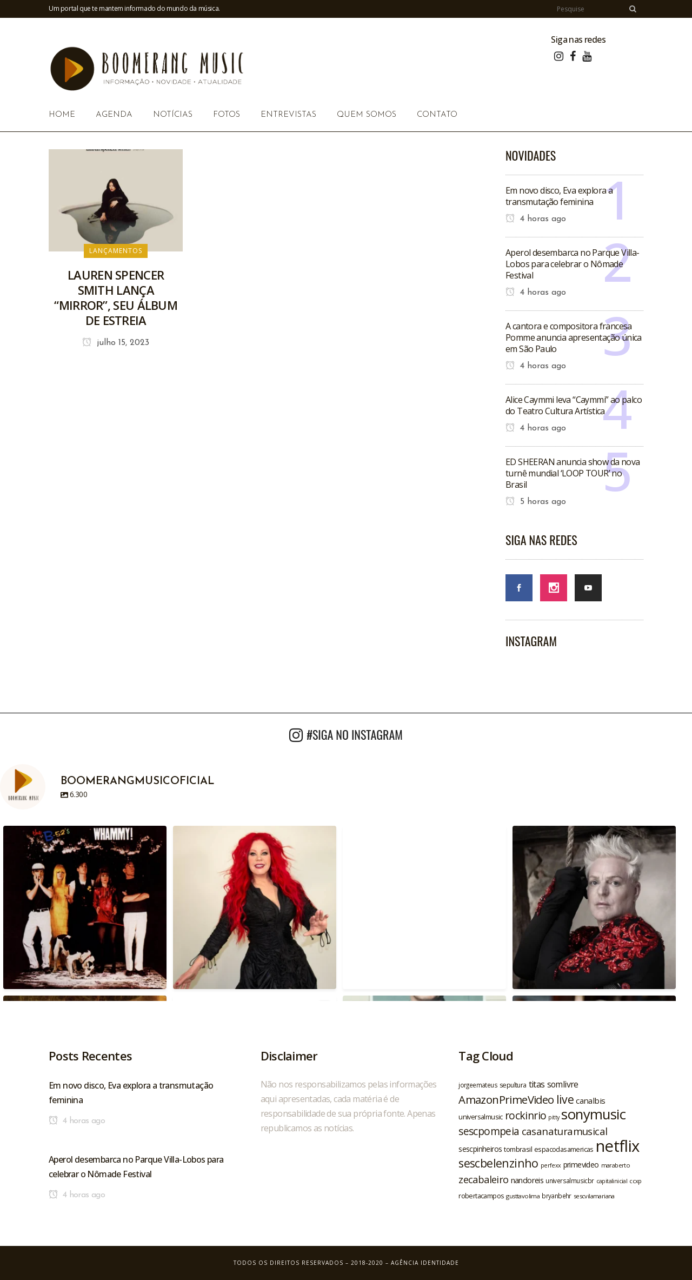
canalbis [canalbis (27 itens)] (590, 1100)
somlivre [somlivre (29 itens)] (562, 1084)
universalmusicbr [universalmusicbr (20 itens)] (569, 1180)
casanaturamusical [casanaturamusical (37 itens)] (565, 1131)
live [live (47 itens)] (565, 1099)
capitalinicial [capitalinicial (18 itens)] (612, 1181)
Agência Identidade (425, 1262)
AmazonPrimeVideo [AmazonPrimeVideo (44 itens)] (506, 1099)
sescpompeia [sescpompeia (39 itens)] (488, 1131)
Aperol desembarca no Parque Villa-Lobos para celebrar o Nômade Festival (572, 264)
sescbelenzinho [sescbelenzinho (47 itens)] (498, 1163)
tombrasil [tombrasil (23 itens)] (518, 1149)
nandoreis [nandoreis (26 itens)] (527, 1180)
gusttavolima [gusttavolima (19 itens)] (523, 1196)
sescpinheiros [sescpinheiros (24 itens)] (480, 1149)
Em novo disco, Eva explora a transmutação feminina (559, 196)
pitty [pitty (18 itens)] (553, 1117)
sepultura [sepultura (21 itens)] (513, 1085)
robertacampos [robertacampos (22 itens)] (481, 1196)
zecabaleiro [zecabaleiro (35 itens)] (483, 1179)
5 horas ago (535, 502)
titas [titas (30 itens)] (537, 1084)
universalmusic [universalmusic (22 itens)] (480, 1117)
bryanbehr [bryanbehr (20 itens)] (556, 1195)
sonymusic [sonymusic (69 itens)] (593, 1114)
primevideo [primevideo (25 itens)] (581, 1164)
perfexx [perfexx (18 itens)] (551, 1165)
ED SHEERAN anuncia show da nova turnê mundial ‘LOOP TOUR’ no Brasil (572, 473)
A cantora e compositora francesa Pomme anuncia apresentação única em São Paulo (573, 337)
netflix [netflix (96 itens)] (618, 1146)
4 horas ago (535, 219)
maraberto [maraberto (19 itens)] (615, 1165)
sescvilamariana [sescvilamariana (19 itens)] (594, 1196)
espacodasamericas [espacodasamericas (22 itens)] (564, 1149)
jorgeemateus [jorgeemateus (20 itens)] (477, 1084)
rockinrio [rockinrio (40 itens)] (526, 1115)
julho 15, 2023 (115, 343)
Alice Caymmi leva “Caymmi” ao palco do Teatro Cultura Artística (573, 405)
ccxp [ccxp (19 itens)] (635, 1181)
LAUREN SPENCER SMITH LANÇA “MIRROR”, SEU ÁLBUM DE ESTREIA (115, 297)
